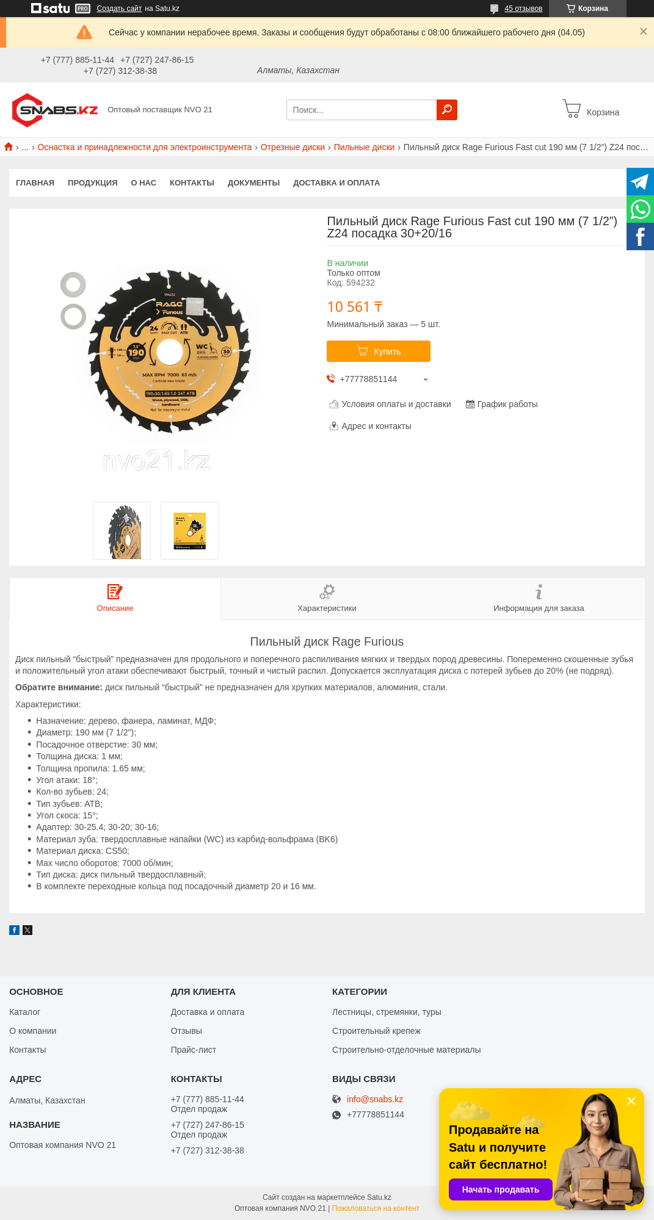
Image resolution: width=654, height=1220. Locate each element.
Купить (387, 351)
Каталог (24, 1012)
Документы (254, 182)
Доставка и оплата (336, 182)
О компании (32, 1031)
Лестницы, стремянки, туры (386, 1012)
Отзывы (186, 1031)
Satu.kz (379, 1197)
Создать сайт (119, 8)
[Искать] (447, 109)
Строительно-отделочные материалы (406, 1050)
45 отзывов (523, 8)
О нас (144, 182)
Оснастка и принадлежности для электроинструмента (145, 147)
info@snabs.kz (375, 1099)
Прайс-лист (194, 1050)
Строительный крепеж (376, 1031)
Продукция (92, 182)
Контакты (192, 182)
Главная (35, 182)
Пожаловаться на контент (376, 1208)
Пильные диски (364, 147)
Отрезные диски (293, 147)
